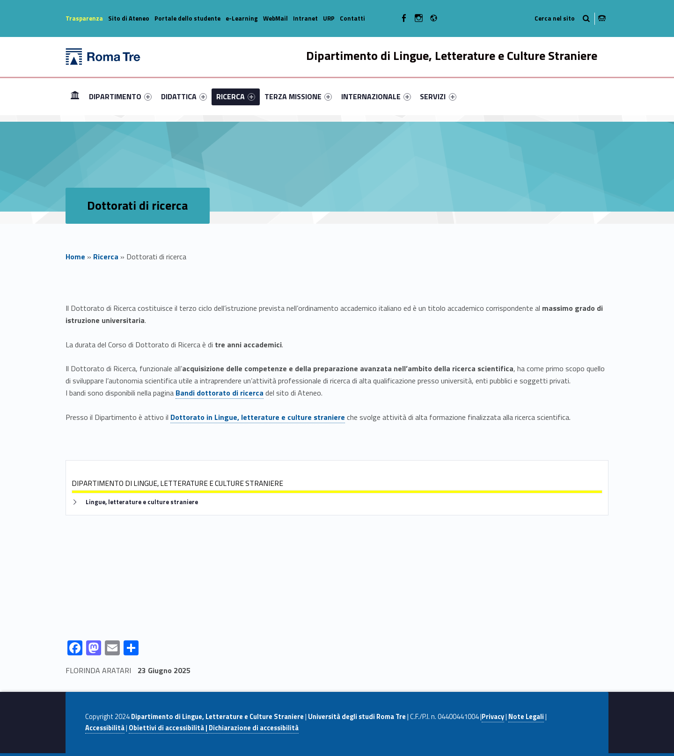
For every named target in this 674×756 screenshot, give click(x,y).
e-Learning (242, 18)
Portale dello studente (187, 18)
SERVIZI (438, 96)
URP (329, 18)
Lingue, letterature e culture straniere (142, 502)
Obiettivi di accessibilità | (168, 728)
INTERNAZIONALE (376, 96)
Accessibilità (105, 728)
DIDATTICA (184, 96)
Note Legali (526, 717)
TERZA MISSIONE (298, 96)
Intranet (305, 18)
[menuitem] (75, 96)
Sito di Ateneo (128, 18)
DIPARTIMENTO (120, 96)
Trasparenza (84, 18)
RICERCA (235, 96)
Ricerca (105, 256)
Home (75, 96)
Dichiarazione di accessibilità (253, 728)
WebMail (275, 18)
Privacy (493, 717)
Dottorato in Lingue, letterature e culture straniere (257, 417)
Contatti (352, 18)
